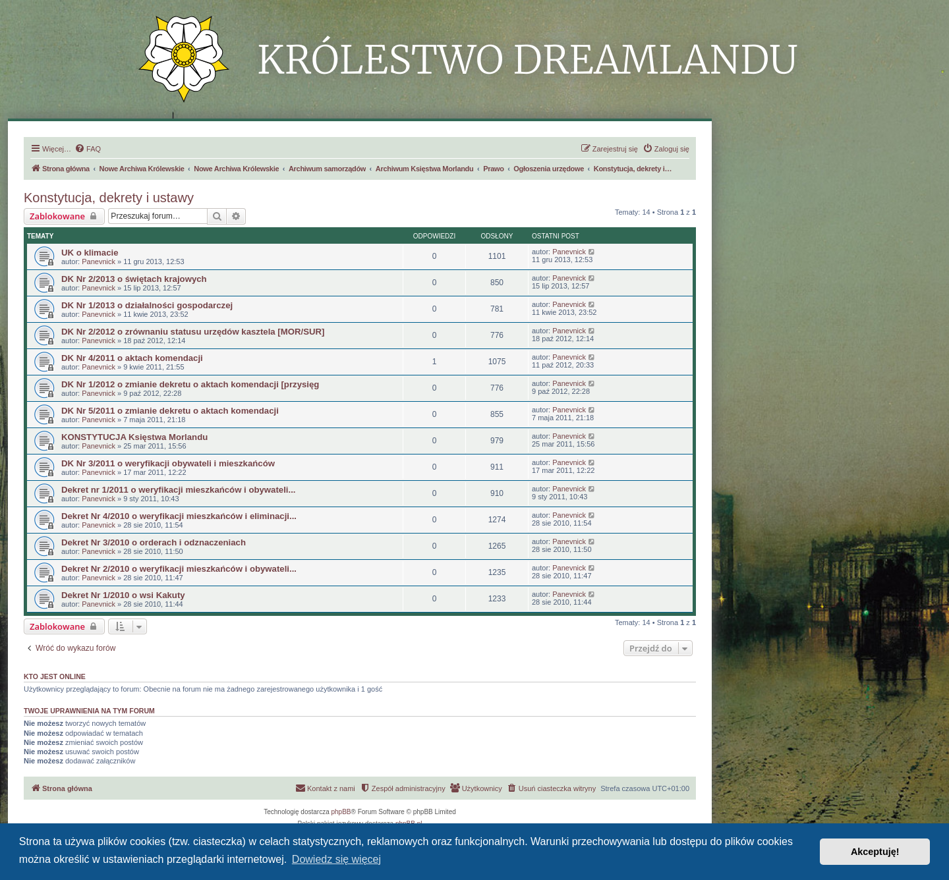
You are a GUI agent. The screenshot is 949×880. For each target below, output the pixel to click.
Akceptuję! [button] (875, 851)
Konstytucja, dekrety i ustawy (109, 197)
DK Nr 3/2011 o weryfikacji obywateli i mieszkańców (168, 463)
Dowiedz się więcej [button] (336, 859)
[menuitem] (87, 149)
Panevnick (98, 261)
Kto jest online (55, 676)
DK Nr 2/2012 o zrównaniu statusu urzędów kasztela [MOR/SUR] (192, 332)
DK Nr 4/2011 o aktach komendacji (132, 358)
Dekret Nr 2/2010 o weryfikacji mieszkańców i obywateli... (179, 569)
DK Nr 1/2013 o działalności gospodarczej (147, 305)
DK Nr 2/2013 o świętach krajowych (134, 279)
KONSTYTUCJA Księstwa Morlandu (134, 437)
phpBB (341, 811)
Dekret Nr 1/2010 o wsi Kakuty (123, 595)
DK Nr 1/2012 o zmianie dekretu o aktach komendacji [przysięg (190, 384)
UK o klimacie (90, 253)
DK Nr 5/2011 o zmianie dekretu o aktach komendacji (170, 411)
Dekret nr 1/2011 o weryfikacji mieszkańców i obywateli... (178, 490)
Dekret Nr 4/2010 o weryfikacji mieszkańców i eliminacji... (179, 516)
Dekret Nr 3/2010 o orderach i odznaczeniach (153, 542)
